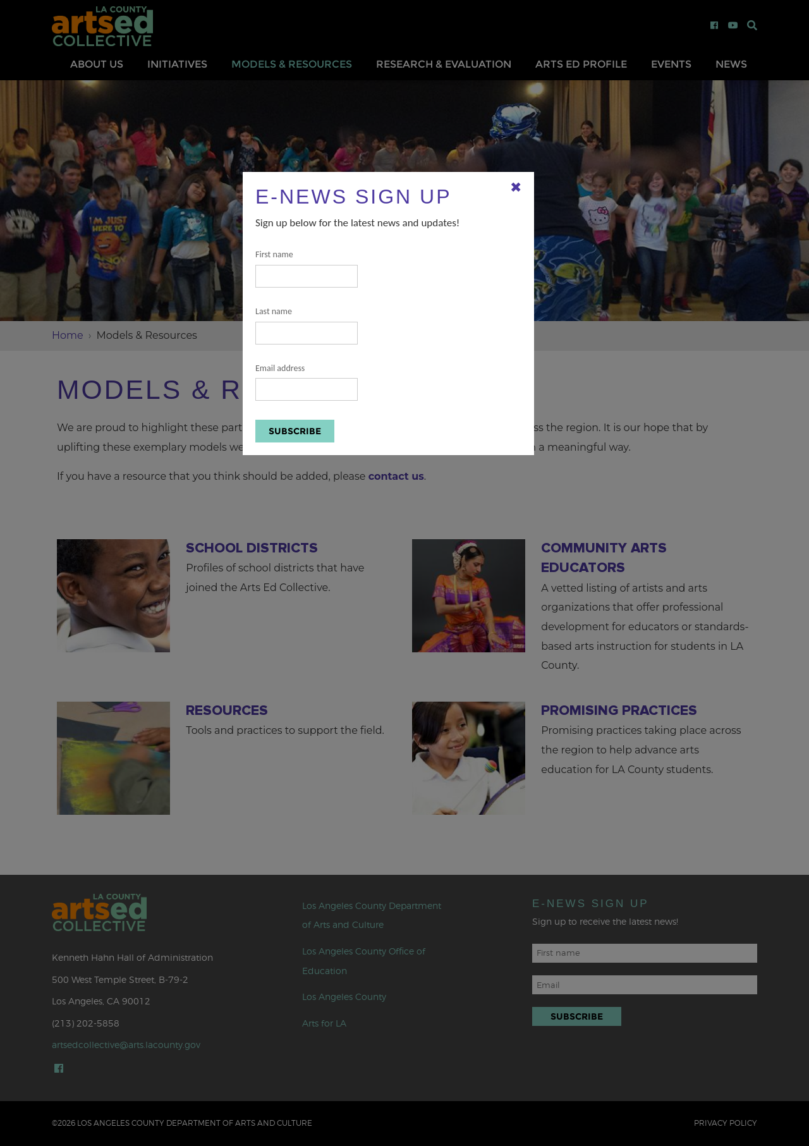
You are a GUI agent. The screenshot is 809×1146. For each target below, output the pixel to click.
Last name (306, 325)
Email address (306, 382)
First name (306, 268)
